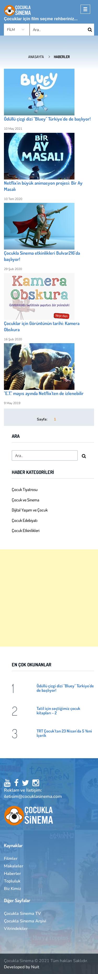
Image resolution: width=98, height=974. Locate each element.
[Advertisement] (49, 598)
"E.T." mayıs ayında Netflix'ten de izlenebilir (44, 393)
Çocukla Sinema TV (22, 913)
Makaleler (13, 866)
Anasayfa (36, 56)
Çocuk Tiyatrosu (25, 489)
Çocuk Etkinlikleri (25, 530)
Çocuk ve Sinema (25, 499)
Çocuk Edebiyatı (24, 520)
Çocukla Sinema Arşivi (25, 921)
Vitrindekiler (16, 928)
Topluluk (12, 881)
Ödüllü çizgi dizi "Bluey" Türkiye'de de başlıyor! (47, 119)
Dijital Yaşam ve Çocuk (30, 510)
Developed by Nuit (21, 967)
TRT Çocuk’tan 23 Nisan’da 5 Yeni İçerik (64, 733)
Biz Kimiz (12, 889)
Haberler (12, 873)
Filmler (11, 858)
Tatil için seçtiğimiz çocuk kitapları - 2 (58, 710)
